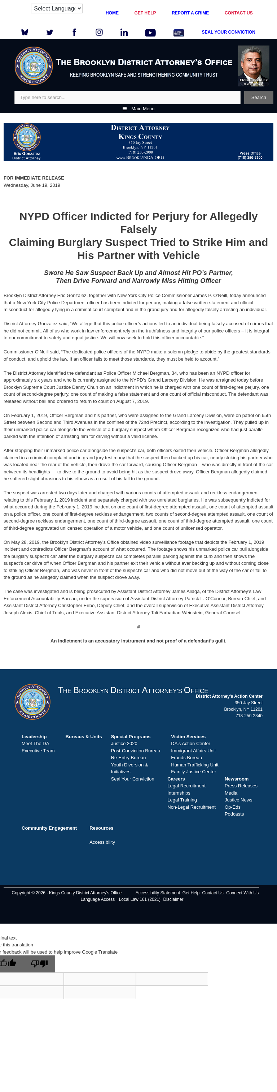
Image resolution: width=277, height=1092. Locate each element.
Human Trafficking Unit (194, 765)
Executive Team (38, 750)
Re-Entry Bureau (128, 757)
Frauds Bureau (186, 757)
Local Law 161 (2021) (140, 899)
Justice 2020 (124, 743)
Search (258, 97)
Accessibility (102, 842)
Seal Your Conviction (132, 779)
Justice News (238, 800)
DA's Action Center (190, 743)
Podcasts (234, 814)
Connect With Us (242, 892)
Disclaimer (173, 899)
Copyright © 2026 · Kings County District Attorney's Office (67, 892)
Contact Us (213, 892)
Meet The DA (35, 743)
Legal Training (182, 800)
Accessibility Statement (158, 892)
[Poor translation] (39, 963)
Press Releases (241, 785)
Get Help (191, 892)
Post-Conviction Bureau (136, 750)
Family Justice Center (193, 771)
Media (231, 793)
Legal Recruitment (186, 785)
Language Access (98, 899)
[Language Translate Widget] (57, 8)
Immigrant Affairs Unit (193, 750)
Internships (178, 793)
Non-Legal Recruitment (191, 807)
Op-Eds (233, 807)
